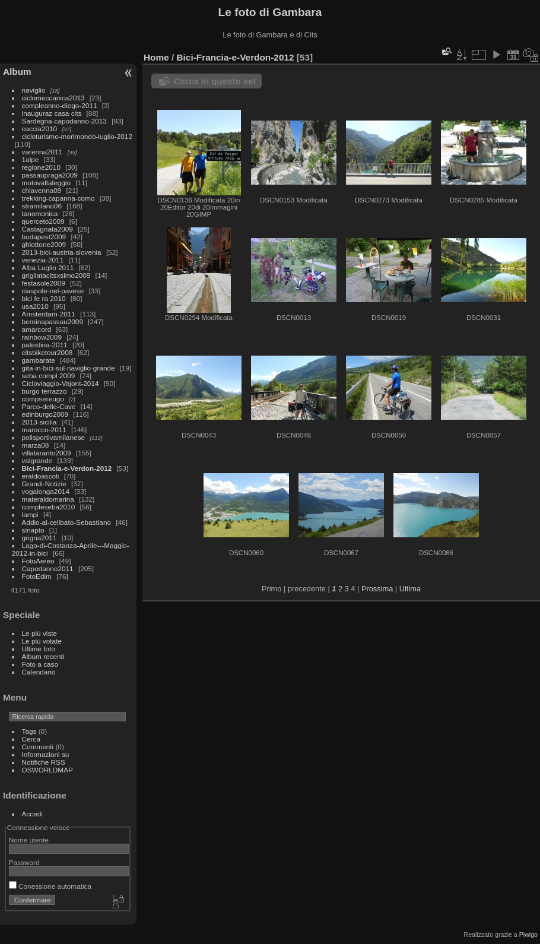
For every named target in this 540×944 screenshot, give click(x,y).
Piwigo (528, 934)
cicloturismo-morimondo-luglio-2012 (77, 136)
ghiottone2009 (44, 244)
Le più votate (42, 641)
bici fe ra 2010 (44, 298)
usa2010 (35, 306)
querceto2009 (43, 221)
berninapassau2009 (52, 321)
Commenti (38, 746)
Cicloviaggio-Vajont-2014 (60, 383)
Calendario (39, 672)
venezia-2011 (43, 260)
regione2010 (41, 167)
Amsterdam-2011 (48, 314)
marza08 (35, 445)
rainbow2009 (42, 337)
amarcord (37, 329)
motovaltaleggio (46, 182)
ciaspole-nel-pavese (53, 290)
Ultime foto (38, 648)
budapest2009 (44, 236)
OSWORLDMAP (47, 770)
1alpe (30, 159)
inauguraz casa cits (52, 113)
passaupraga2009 (50, 175)
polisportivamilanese (53, 437)
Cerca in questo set (215, 81)
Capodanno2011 (48, 568)
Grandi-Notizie (44, 483)
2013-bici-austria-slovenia (61, 252)
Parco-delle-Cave (49, 406)
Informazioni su (45, 754)
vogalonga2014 (45, 491)
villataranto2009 (46, 453)
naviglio (34, 90)
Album (17, 71)
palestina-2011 (45, 345)
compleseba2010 (48, 507)
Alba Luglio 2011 (48, 267)
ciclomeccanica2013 (53, 98)
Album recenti (43, 656)
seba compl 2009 (48, 375)
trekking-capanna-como (58, 198)
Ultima (410, 588)
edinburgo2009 (45, 414)
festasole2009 (43, 283)
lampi (30, 514)
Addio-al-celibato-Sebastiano (66, 522)
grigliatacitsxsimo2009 (56, 275)
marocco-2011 (44, 429)
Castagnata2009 (47, 229)
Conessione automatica (50, 886)
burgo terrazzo (44, 391)
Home (156, 57)
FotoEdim (37, 576)
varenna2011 (42, 152)
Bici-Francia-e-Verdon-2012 (67, 468)
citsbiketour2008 (47, 352)
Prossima (377, 588)
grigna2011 (39, 537)
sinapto (33, 530)
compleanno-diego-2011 (59, 105)
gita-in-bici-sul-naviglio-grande (68, 368)
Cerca (31, 739)
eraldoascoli (40, 476)
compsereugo (43, 399)
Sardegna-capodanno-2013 (64, 121)
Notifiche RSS (43, 762)
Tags (29, 731)
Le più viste (40, 633)
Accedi (32, 814)
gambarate (38, 360)
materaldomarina (48, 499)
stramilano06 (42, 206)
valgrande (37, 460)
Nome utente (29, 840)
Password (24, 862)
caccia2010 (40, 128)
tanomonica (40, 213)
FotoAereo (38, 561)
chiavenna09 (42, 190)
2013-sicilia (39, 422)
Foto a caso (40, 664)
